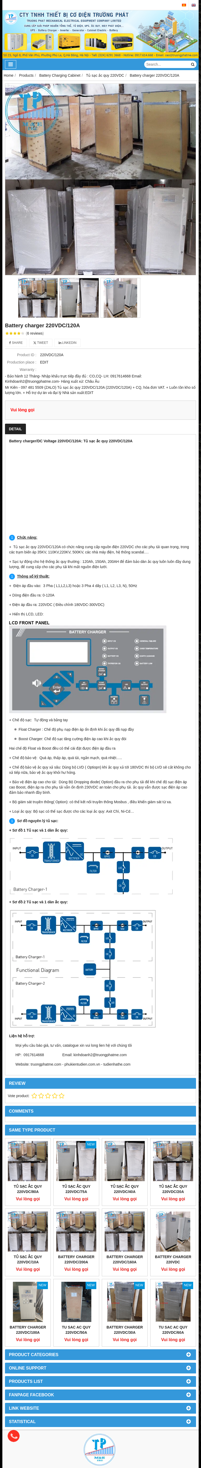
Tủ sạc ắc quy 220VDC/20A (173, 1189)
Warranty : (28, 369)
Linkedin (68, 343)
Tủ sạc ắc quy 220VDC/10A (28, 1259)
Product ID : (26, 355)
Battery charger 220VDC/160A (125, 1259)
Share (16, 343)
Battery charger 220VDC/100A (28, 1330)
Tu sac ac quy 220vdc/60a (173, 1330)
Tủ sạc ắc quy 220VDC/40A (124, 1189)
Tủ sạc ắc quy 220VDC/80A (28, 1189)
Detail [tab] (15, 429)
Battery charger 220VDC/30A (125, 1330)
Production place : (21, 362)
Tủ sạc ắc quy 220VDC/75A (76, 1189)
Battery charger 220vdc (173, 1259)
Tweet (40, 343)
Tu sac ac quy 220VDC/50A (76, 1330)
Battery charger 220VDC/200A (76, 1259)
